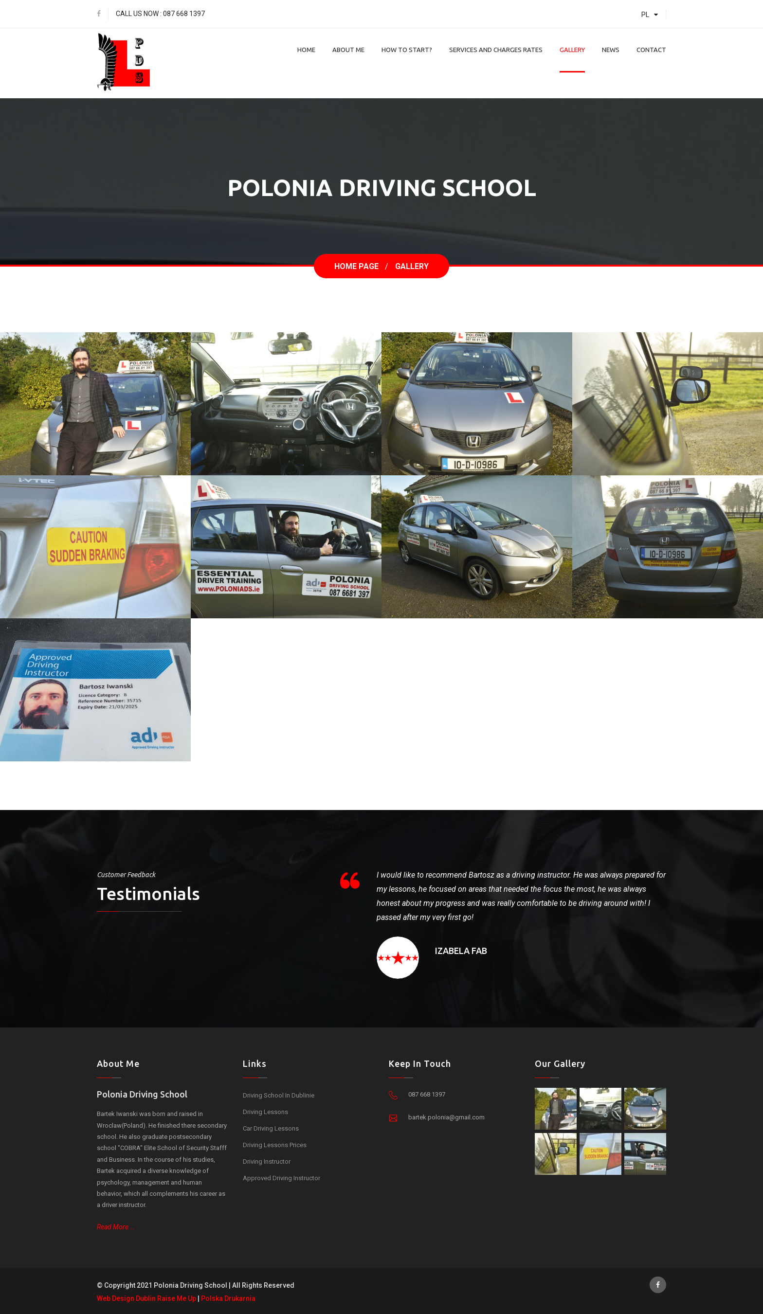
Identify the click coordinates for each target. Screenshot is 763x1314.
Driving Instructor (267, 1161)
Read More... (115, 1227)
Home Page (356, 266)
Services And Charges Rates (496, 49)
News (610, 49)
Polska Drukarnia (228, 1298)
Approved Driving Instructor (281, 1178)
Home (306, 49)
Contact (651, 49)
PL (651, 14)
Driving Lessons (265, 1112)
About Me (348, 49)
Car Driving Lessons (271, 1128)
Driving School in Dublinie (278, 1095)
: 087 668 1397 (182, 14)
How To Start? (407, 49)
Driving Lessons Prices (275, 1145)
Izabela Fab (461, 950)
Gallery (572, 49)
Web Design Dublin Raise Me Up (146, 1298)
